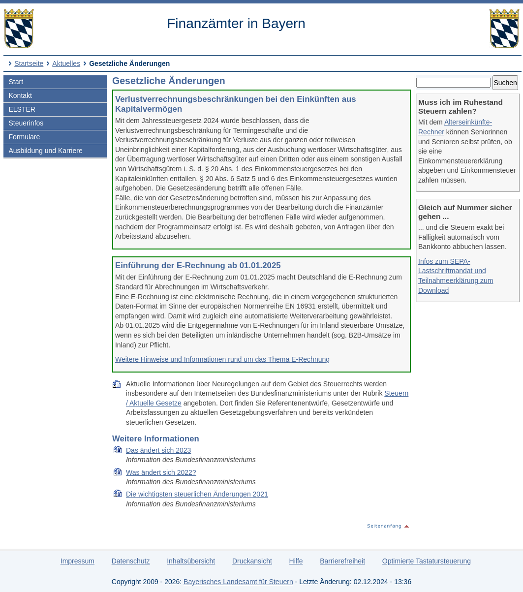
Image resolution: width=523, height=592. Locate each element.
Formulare (24, 137)
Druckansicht (252, 561)
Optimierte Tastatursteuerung (426, 561)
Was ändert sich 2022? (161, 472)
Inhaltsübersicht (191, 561)
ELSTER (21, 109)
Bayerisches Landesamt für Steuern (238, 582)
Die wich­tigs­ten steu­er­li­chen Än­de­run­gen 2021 (197, 494)
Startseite (28, 63)
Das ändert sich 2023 (158, 450)
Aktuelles (66, 63)
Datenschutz (131, 561)
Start (15, 82)
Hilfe (296, 561)
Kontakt (19, 95)
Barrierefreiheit (342, 561)
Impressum (77, 561)
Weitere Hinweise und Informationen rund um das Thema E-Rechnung (222, 359)
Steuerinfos (25, 123)
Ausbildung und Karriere (45, 151)
